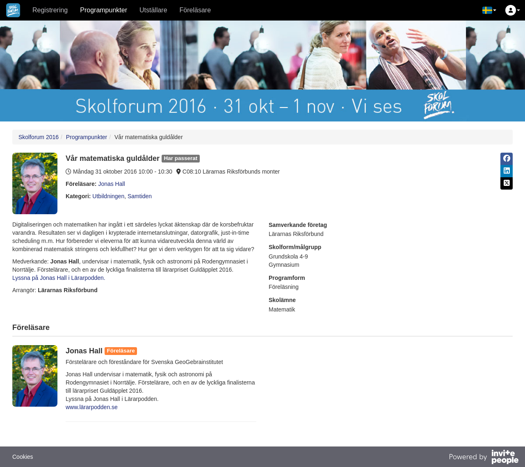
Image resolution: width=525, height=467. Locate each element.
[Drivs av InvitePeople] (483, 458)
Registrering (50, 10)
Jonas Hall (111, 184)
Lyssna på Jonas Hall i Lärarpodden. (58, 278)
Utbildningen (108, 196)
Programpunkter (103, 10)
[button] (489, 10)
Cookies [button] (22, 456)
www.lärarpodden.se (92, 407)
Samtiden (140, 196)
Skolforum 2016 (38, 137)
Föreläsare (195, 10)
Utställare (153, 10)
